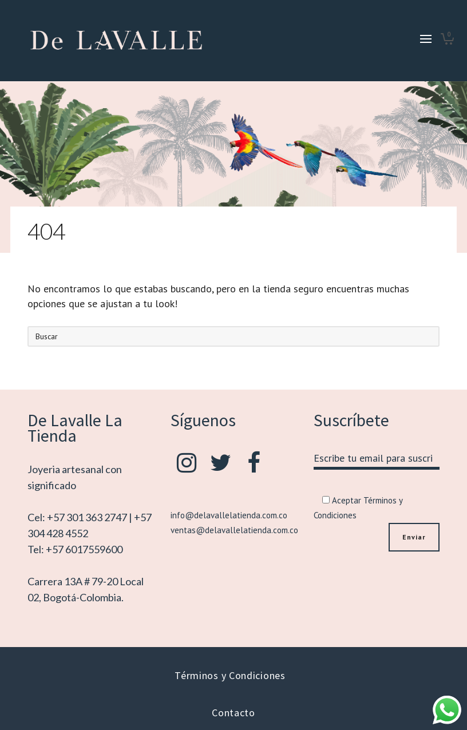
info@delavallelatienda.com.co (229, 515)
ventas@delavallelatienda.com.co (234, 530)
